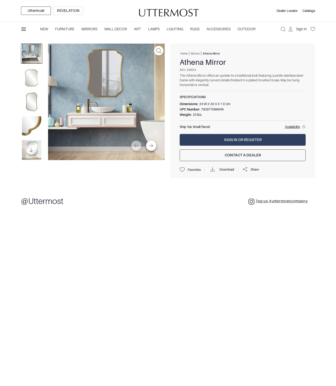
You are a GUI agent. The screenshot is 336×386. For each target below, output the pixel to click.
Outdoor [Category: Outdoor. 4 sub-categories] (247, 29)
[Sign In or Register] (243, 140)
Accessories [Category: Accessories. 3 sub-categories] (218, 29)
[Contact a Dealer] (243, 155)
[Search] (283, 29)
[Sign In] (298, 29)
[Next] (151, 146)
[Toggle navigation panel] (23, 29)
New (44, 29)
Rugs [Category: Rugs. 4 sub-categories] (195, 29)
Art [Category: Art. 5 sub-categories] (137, 29)
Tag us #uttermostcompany (278, 202)
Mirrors (195, 53)
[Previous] (136, 146)
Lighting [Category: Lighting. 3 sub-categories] (175, 29)
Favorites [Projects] (190, 169)
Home (184, 53)
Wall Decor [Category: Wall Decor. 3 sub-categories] (115, 29)
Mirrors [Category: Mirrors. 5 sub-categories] (89, 29)
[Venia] (168, 11)
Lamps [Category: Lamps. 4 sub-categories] (154, 29)
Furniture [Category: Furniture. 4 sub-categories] (64, 29)
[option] (36, 11)
